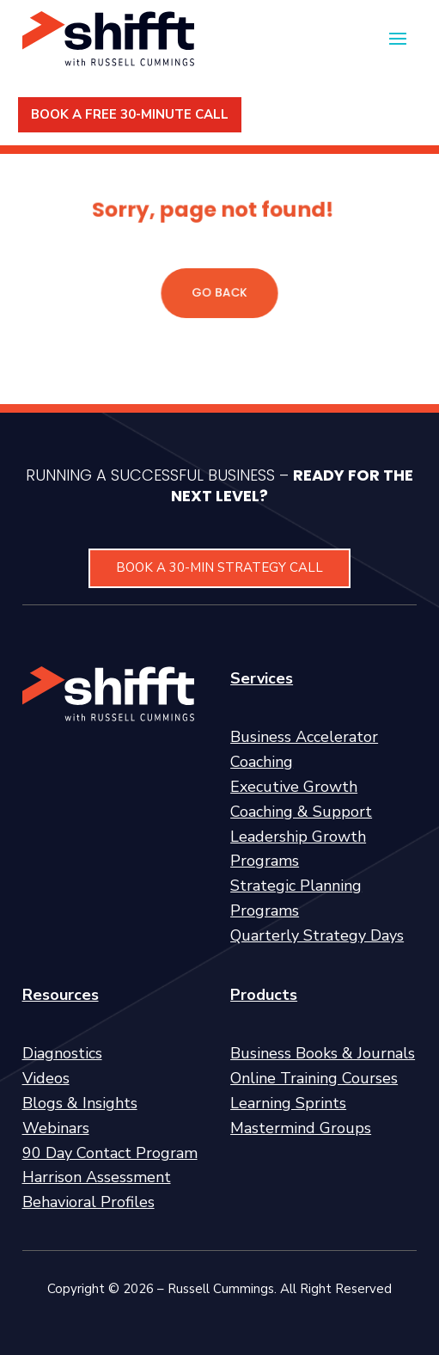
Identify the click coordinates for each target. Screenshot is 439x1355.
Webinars (55, 1128)
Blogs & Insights (79, 1103)
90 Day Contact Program (110, 1153)
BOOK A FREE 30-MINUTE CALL (130, 114)
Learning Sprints (288, 1103)
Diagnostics (62, 1053)
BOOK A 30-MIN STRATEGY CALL (219, 567)
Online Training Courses (314, 1078)
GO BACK (220, 292)
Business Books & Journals (322, 1053)
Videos (46, 1078)
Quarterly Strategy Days (317, 935)
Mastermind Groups (300, 1128)
